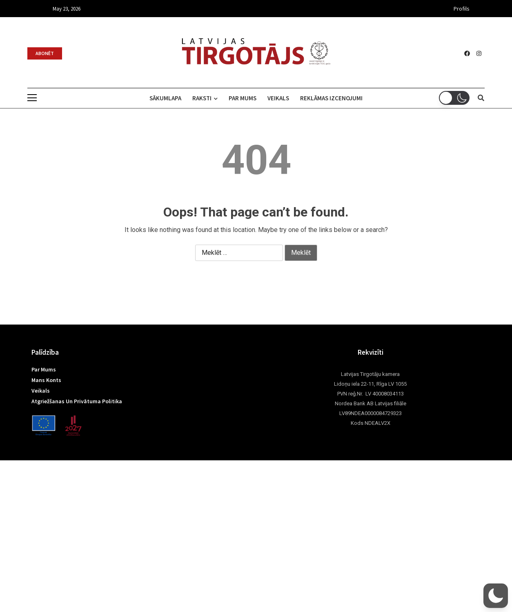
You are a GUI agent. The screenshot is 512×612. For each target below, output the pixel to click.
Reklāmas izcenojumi (337, 98)
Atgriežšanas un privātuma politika (76, 401)
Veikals (281, 98)
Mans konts (46, 380)
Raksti (202, 98)
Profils (462, 8)
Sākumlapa (160, 98)
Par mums (242, 98)
